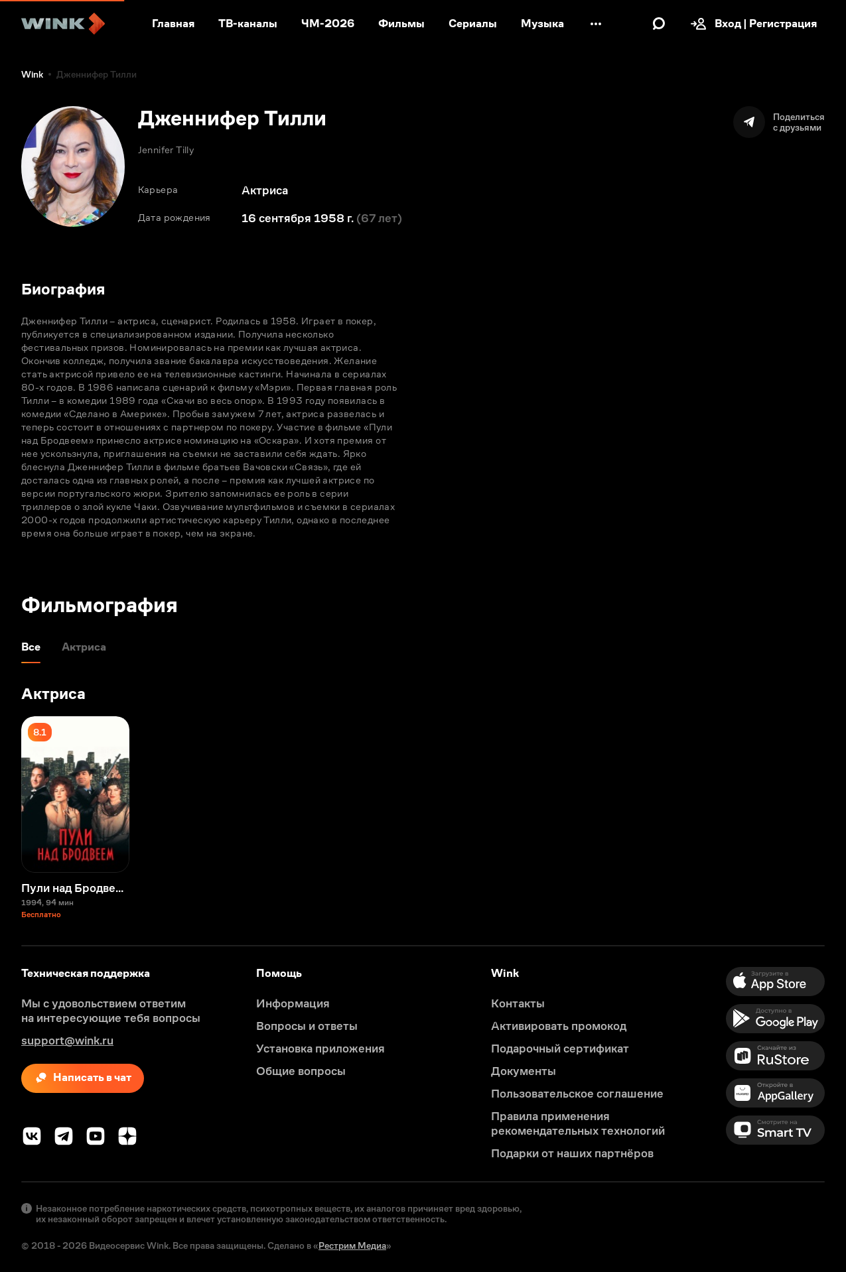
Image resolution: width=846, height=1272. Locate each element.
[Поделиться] (779, 122)
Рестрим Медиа (352, 1245)
